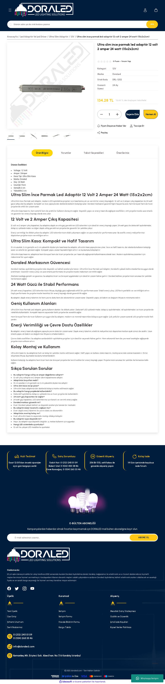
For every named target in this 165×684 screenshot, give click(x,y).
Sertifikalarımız (14, 627)
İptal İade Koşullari (119, 622)
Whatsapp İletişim (147, 678)
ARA (152, 24)
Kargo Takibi (65, 627)
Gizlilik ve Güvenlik (119, 616)
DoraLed (116, 74)
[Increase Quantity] (117, 114)
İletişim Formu (65, 616)
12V (114, 68)
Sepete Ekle (132, 114)
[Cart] (156, 10)
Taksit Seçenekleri (94, 152)
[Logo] (46, 10)
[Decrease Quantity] (101, 114)
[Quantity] (109, 114)
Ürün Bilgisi (42, 152)
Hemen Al (151, 114)
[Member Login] (145, 10)
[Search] (82, 24)
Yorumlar (66, 152)
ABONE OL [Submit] (143, 537)
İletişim (62, 611)
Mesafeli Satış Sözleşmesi (123, 611)
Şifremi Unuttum (15, 622)
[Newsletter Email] (82, 537)
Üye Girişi (11, 616)
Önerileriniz (122, 152)
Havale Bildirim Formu (69, 622)
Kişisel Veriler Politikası (120, 627)
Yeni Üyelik (12, 611)
